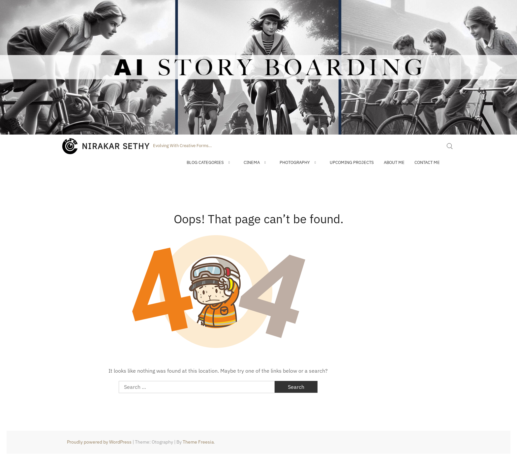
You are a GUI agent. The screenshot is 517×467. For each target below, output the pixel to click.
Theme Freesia (198, 442)
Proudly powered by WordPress (99, 442)
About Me (394, 162)
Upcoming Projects (352, 162)
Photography (295, 162)
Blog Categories (205, 162)
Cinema (252, 162)
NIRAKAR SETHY (116, 146)
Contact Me (427, 162)
